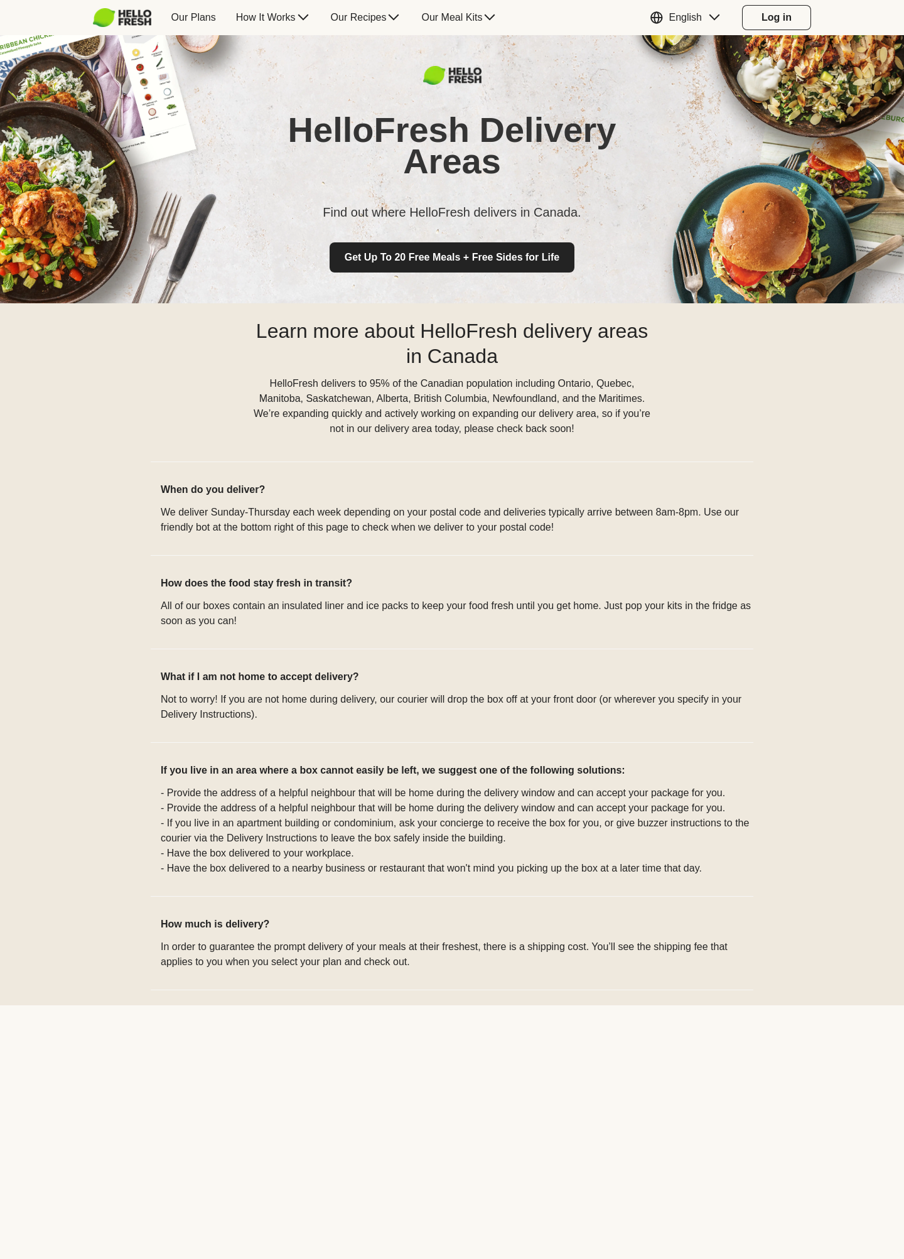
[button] (688, 17)
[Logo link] (452, 81)
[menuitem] (127, 17)
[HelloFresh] (122, 17)
